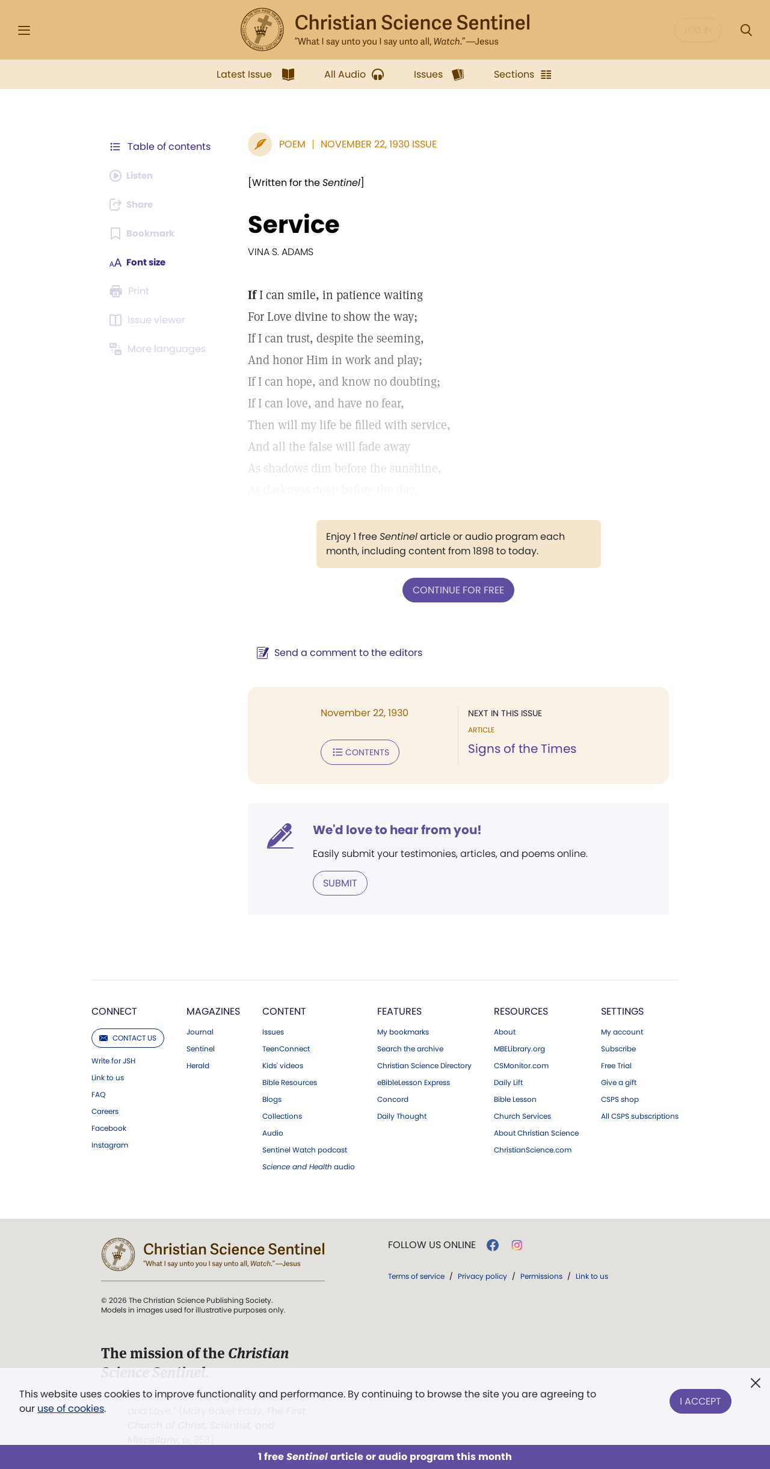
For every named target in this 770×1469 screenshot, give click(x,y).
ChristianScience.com (532, 1147)
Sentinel (200, 1046)
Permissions (541, 1274)
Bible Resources (289, 1080)
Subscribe (618, 1046)
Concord (392, 1097)
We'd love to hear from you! (391, 828)
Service (288, 224)
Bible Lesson (515, 1097)
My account (622, 1029)
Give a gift (618, 1080)
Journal (200, 1029)
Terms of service (416, 1274)
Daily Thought (402, 1114)
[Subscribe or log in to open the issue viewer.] (149, 320)
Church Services (522, 1114)
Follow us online (432, 1243)
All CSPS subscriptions (640, 1114)
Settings (622, 1009)
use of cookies (70, 1408)
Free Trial (616, 1063)
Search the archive (410, 1046)
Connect (114, 1009)
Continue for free (455, 589)
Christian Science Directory (424, 1063)
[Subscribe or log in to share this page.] (134, 204)
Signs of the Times (519, 748)
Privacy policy (482, 1274)
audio (308, 1164)
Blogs (272, 1097)
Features (399, 1009)
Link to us (107, 1075)
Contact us (127, 1035)
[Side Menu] (24, 30)
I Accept (700, 1399)
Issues (273, 1029)
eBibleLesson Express (413, 1080)
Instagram (109, 1142)
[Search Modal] (746, 30)
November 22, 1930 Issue (373, 144)
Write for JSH (113, 1058)
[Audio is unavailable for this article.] (134, 175)
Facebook (108, 1126)
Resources (521, 1009)
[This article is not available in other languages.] (159, 349)
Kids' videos (282, 1063)
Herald (197, 1063)
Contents (354, 751)
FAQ (98, 1092)
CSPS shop (620, 1097)
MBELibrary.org (519, 1046)
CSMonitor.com (521, 1063)
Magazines (213, 1009)
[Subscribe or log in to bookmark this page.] (144, 233)
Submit (334, 881)
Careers (105, 1109)
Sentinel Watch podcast (304, 1147)
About (505, 1029)
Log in (698, 30)
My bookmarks (403, 1029)
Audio (272, 1130)
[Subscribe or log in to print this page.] (131, 291)
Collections (282, 1114)
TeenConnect (286, 1046)
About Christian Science (536, 1130)
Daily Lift (508, 1080)
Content (284, 1009)
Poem (286, 144)
